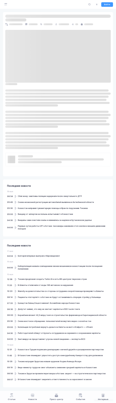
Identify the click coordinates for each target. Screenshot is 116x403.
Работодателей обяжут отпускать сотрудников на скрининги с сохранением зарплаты (59, 333)
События (80, 396)
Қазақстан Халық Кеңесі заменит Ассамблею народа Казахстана (49, 303)
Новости (32, 396)
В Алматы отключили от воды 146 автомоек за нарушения (45, 285)
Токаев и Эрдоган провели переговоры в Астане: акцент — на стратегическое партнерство (62, 373)
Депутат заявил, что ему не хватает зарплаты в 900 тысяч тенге (49, 309)
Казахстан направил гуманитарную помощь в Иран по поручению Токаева (53, 208)
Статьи (11, 396)
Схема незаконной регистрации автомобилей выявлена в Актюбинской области (56, 202)
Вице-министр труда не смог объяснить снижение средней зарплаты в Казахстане (57, 367)
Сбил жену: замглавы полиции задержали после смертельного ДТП (50, 196)
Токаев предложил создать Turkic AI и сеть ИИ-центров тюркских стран (52, 279)
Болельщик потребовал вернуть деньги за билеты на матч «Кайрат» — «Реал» (55, 327)
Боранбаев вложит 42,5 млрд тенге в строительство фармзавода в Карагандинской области (62, 315)
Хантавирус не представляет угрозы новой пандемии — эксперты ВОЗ (51, 339)
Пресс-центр (56, 396)
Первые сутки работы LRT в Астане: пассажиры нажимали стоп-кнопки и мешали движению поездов (61, 227)
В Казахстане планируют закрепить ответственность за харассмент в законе (55, 379)
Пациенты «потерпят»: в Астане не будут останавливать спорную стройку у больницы (59, 297)
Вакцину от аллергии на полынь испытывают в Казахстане (45, 214)
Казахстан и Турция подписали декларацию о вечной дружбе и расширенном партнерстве (61, 349)
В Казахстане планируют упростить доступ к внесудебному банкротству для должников (60, 355)
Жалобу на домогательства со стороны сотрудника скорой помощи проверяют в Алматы (61, 291)
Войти (107, 4)
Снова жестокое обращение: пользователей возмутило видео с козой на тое (54, 321)
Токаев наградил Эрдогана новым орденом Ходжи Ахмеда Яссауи (49, 361)
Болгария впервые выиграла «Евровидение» (39, 256)
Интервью (103, 396)
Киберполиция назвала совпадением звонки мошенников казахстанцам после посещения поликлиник (60, 267)
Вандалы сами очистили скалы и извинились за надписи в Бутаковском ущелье (55, 220)
